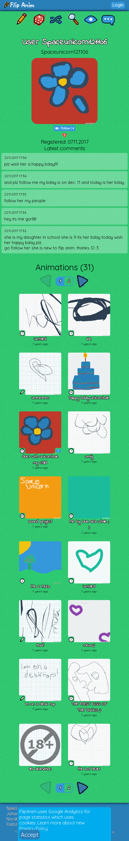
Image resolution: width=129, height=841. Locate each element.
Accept (30, 834)
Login (117, 5)
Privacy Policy (33, 828)
